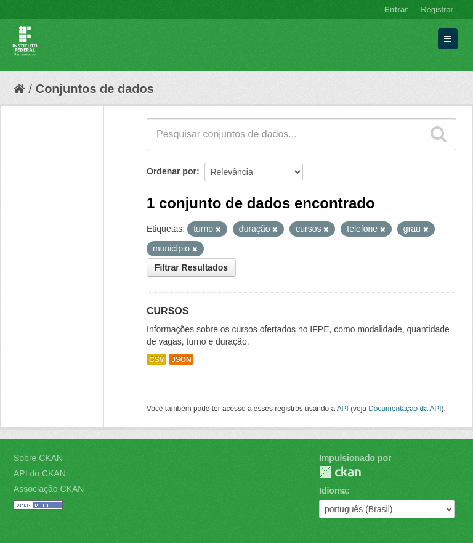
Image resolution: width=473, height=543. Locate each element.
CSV (156, 359)
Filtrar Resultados (191, 267)
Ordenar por (171, 171)
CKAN (340, 471)
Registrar (437, 9)
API (343, 408)
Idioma (333, 491)
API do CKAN (40, 473)
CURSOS (167, 311)
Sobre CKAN (38, 458)
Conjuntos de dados (95, 89)
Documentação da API (404, 408)
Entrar (396, 9)
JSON (181, 359)
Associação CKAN (49, 489)
